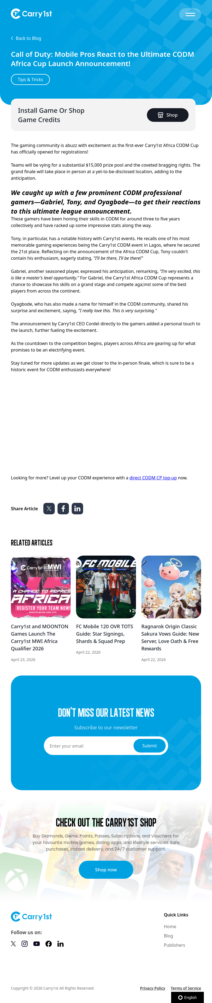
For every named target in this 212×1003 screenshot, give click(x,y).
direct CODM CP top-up (153, 478)
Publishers (174, 945)
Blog (168, 936)
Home (170, 927)
